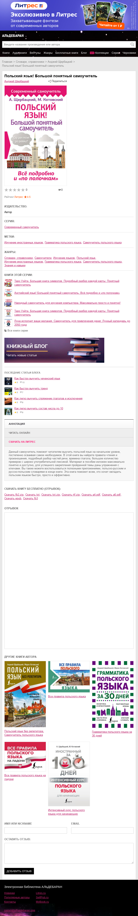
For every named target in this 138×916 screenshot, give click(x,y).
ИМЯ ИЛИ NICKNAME (18, 823)
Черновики (129, 52)
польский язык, (86, 257)
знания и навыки (14, 265)
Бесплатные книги (66, 52)
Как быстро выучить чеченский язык (37, 378)
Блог (84, 52)
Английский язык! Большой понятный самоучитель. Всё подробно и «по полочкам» (67, 292)
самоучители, (43, 257)
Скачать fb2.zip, (14, 494)
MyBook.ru (42, 901)
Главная (7, 61)
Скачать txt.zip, (51, 494)
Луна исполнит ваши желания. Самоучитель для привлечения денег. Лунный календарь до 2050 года (72, 322)
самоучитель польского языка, (102, 261)
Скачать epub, (13, 498)
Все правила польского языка (67, 696)
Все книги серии (17, 330)
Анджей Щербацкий (60, 61)
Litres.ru (41, 893)
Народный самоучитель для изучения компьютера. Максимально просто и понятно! (67, 302)
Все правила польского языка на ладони (25, 777)
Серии (115, 52)
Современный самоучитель (21, 227)
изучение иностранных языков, (24, 242)
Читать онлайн (19, 432)
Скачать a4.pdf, (91, 494)
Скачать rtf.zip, (71, 494)
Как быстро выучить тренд (31, 388)
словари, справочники (30, 61)
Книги (6, 52)
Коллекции (102, 52)
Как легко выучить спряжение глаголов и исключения (48, 398)
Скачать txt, (32, 494)
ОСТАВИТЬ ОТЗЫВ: (17, 839)
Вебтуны (35, 52)
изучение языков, (64, 257)
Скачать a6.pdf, (111, 494)
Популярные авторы (17, 897)
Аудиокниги (19, 52)
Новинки (9, 893)
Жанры (48, 52)
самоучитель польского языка (102, 242)
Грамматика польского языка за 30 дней (112, 733)
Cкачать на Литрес (22, 441)
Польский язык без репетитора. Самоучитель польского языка (24, 733)
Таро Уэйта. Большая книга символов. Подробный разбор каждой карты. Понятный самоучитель (66, 282)
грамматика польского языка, (63, 242)
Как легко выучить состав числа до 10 (38, 408)
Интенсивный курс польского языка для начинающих (66, 812)
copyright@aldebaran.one (19, 910)
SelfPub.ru (42, 897)
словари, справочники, (19, 257)
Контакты (10, 901)
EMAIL (75, 823)
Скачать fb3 (30, 498)
